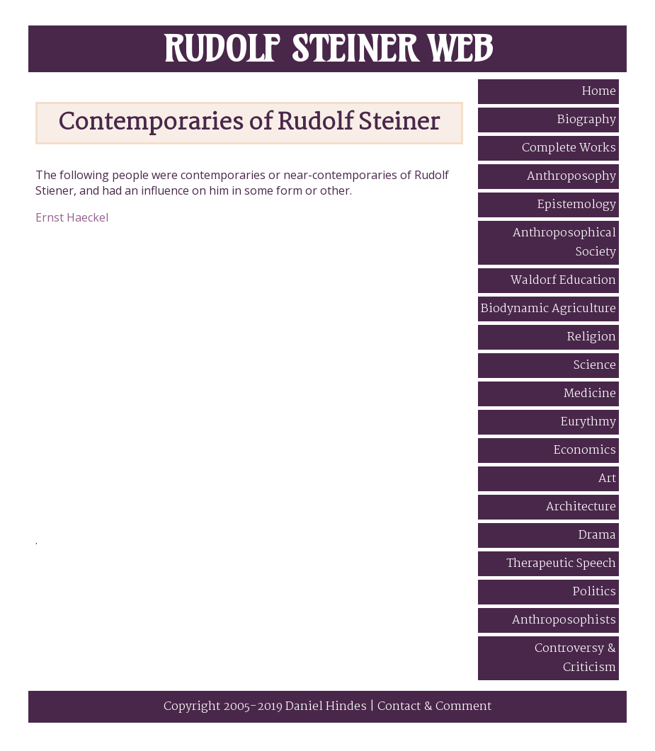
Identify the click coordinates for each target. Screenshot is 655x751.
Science (595, 365)
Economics (585, 450)
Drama (597, 535)
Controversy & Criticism (575, 658)
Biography (586, 120)
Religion (591, 337)
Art (607, 478)
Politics (594, 592)
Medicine (590, 393)
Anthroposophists (564, 620)
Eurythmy (588, 422)
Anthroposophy (571, 176)
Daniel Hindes (326, 706)
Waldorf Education (563, 280)
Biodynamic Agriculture (548, 309)
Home (599, 91)
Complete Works (569, 148)
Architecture (581, 507)
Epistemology (576, 204)
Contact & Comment (434, 706)
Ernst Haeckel (71, 217)
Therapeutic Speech (561, 563)
